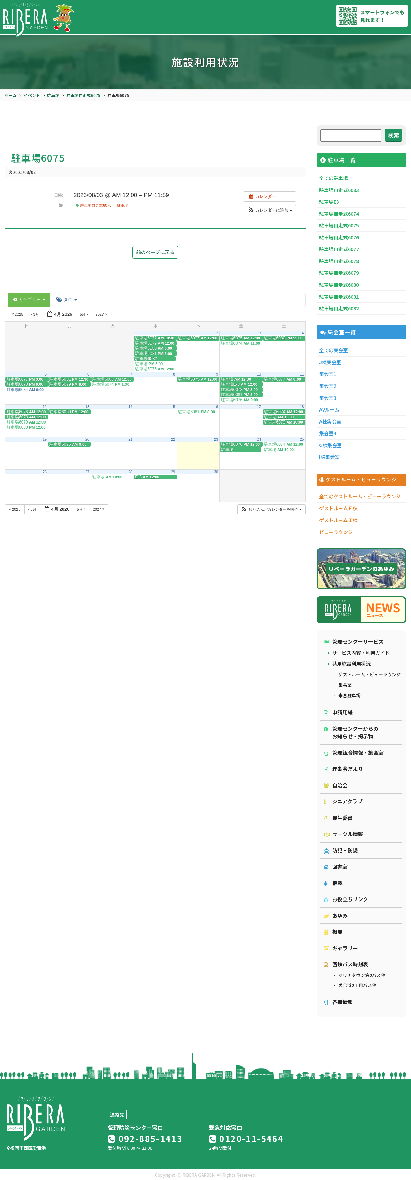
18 (302, 407)
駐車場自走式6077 (339, 249)
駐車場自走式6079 (339, 272)
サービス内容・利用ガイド (361, 652)
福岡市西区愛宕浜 (26, 1148)
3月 (35, 314)
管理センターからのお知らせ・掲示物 (351, 732)
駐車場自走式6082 (339, 308)
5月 (84, 314)
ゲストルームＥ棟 (338, 508)
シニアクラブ (343, 801)
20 (87, 439)
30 (216, 472)
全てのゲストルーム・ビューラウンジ (360, 496)
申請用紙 (338, 712)
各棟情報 (338, 1001)
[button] (270, 210)
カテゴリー (29, 299)
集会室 (345, 684)
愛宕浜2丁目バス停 (357, 985)
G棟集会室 (330, 445)
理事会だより (343, 768)
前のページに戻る (155, 252)
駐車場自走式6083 (339, 190)
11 (302, 374)
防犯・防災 (341, 850)
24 (259, 439)
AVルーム (329, 409)
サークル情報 (343, 833)
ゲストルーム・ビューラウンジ (369, 674)
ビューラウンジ (336, 531)
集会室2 (327, 385)
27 (87, 472)
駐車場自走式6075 (94, 205)
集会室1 (327, 373)
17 (259, 407)
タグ (66, 299)
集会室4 (327, 433)
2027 (102, 314)
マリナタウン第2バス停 (361, 975)
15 (173, 407)
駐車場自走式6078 (339, 261)
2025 (18, 314)
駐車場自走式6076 (339, 237)
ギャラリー (341, 948)
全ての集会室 (333, 350)
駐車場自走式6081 (339, 296)
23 (216, 439)
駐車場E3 (329, 201)
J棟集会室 (330, 362)
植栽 (333, 882)
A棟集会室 (330, 421)
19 (45, 439)
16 (216, 407)
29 (173, 472)
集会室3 (327, 397)
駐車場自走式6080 (339, 284)
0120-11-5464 (246, 1138)
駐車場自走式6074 (339, 213)
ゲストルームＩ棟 (338, 519)
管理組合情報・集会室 (354, 752)
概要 (333, 931)
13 (87, 407)
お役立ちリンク (346, 899)
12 (45, 407)
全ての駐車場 (333, 178)
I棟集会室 (329, 456)
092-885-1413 (145, 1138)
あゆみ (336, 915)
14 (130, 407)
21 (130, 439)
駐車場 (122, 205)
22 (173, 439)
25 (302, 439)
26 (45, 472)
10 (259, 374)
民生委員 (338, 817)
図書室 (336, 866)
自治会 (336, 785)
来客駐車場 (349, 695)
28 (130, 472)
